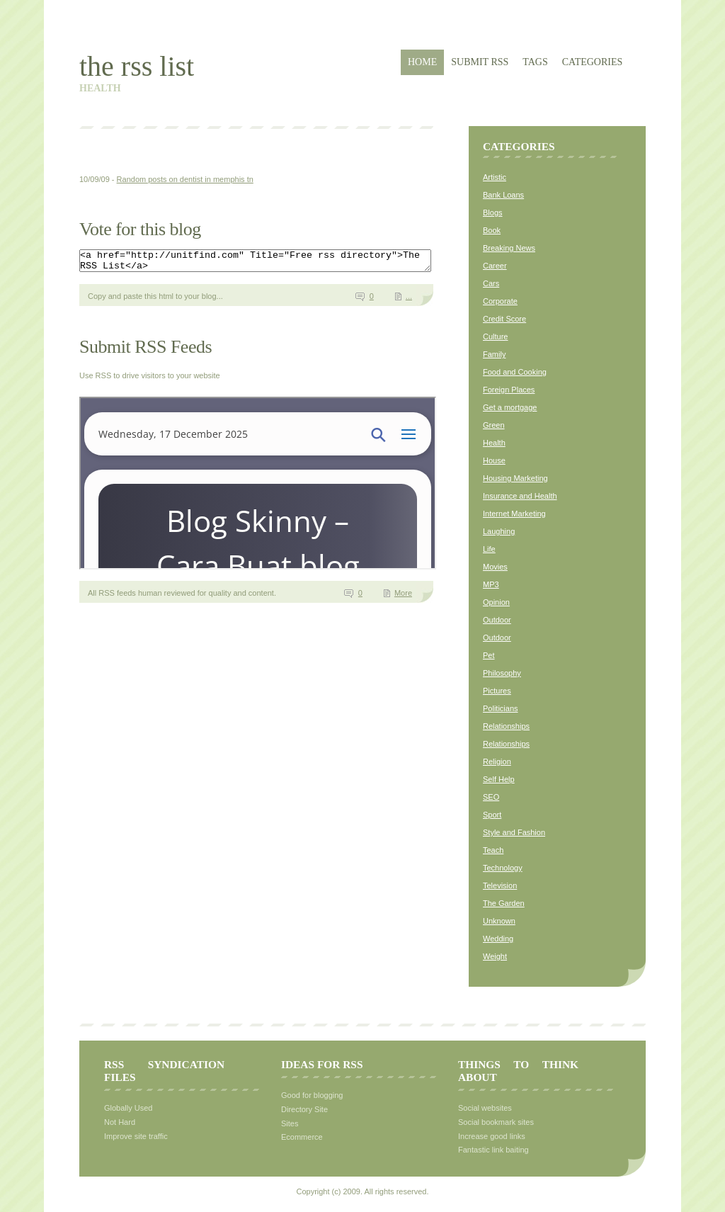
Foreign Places (509, 389)
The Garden (504, 903)
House (494, 460)
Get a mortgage (510, 407)
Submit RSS (479, 62)
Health (494, 442)
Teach (493, 850)
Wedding (498, 938)
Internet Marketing (514, 513)
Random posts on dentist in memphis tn (185, 179)
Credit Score (504, 319)
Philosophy (502, 673)
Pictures (497, 690)
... (409, 300)
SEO (491, 797)
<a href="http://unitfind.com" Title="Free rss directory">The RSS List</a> (276, 262)
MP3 (491, 584)
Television (500, 885)
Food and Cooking (515, 372)
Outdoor (497, 620)
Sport (492, 814)
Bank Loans (503, 195)
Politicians (500, 708)
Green (494, 425)
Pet (489, 655)
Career (495, 265)
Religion (497, 761)
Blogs (493, 212)
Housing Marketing (515, 478)
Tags (535, 62)
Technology (503, 867)
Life (489, 549)
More (403, 597)
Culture (495, 336)
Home (422, 62)
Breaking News (509, 248)
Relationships (506, 726)
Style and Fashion (514, 832)
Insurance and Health (520, 496)
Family (494, 354)
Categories (592, 62)
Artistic (494, 177)
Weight (495, 956)
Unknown (499, 921)
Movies (495, 566)
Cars (491, 283)
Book (492, 230)
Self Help (499, 779)
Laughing (499, 531)
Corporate (500, 301)
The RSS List (136, 66)
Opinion (496, 602)
